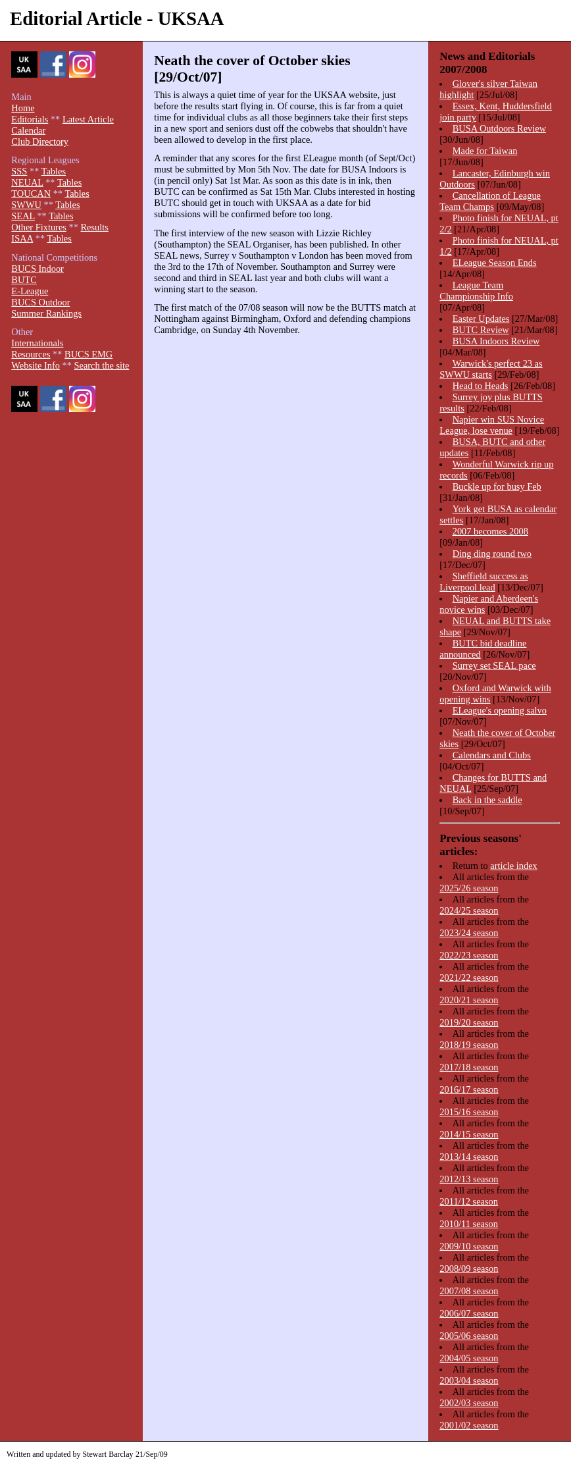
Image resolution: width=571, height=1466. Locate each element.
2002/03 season (468, 1403)
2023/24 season (468, 933)
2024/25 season (468, 910)
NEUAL (27, 182)
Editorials (29, 119)
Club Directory (39, 141)
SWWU (26, 204)
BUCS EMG (88, 354)
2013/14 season (468, 1156)
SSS (19, 171)
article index (513, 865)
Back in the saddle (487, 800)
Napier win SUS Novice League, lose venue (491, 425)
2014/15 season (468, 1134)
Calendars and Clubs (492, 755)
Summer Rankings (46, 313)
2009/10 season (468, 1246)
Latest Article (88, 119)
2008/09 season (468, 1268)
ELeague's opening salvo (500, 710)
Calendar (28, 130)
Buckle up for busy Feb (497, 486)
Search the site (102, 365)
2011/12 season (468, 1201)
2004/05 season (468, 1358)
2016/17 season (468, 1089)
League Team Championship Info (476, 290)
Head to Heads (481, 385)
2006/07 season (468, 1313)
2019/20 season (468, 1022)
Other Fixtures (38, 227)
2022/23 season (468, 955)
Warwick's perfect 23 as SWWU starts (490, 369)
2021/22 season (468, 977)
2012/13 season (468, 1179)
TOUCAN (31, 193)
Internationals (37, 343)
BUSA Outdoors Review (499, 128)
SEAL (22, 216)
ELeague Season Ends (495, 262)
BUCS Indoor (37, 268)
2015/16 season (468, 1112)
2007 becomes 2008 (490, 531)
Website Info (35, 365)
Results (94, 227)
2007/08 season (468, 1291)
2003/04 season (468, 1380)
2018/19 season (468, 1044)
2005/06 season (468, 1335)
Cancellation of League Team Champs (490, 201)
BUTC (23, 280)
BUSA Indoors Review (496, 341)
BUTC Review (481, 330)
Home (22, 108)
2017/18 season (468, 1067)
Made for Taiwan (485, 150)
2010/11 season (468, 1223)
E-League (29, 291)
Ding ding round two (492, 553)
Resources (30, 354)
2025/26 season (468, 888)
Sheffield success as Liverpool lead (483, 581)
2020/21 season (468, 1000)
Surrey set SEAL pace (494, 665)
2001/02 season (468, 1425)
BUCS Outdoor (40, 302)
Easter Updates (481, 318)
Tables (53, 171)
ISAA (22, 238)
